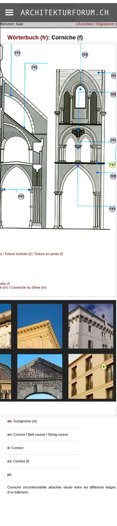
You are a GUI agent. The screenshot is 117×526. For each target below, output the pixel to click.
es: (10, 461)
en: (10, 434)
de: (10, 421)
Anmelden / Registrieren (96, 24)
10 (113, 94)
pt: (9, 474)
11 (85, 54)
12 (114, 76)
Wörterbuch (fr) (27, 37)
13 (113, 176)
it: (9, 448)
